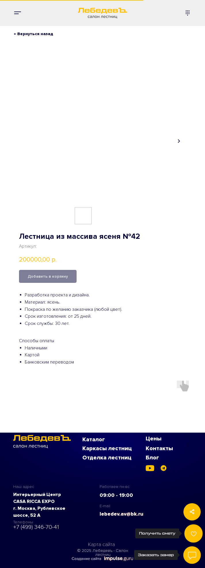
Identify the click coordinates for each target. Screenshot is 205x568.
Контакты (159, 448)
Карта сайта (101, 544)
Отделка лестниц (107, 457)
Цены (154, 438)
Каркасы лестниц (107, 448)
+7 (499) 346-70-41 (36, 527)
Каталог (93, 439)
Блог (152, 457)
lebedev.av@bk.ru (121, 514)
